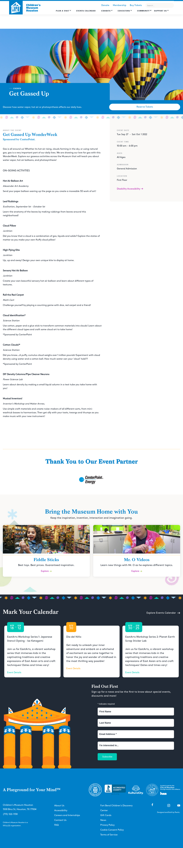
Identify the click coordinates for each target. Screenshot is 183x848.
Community (143, 10)
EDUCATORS (124, 10)
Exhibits (106, 10)
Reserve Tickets (145, 107)
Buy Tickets (136, 5)
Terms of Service (109, 835)
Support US (160, 10)
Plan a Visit (62, 10)
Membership (119, 5)
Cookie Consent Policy (112, 830)
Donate (105, 5)
